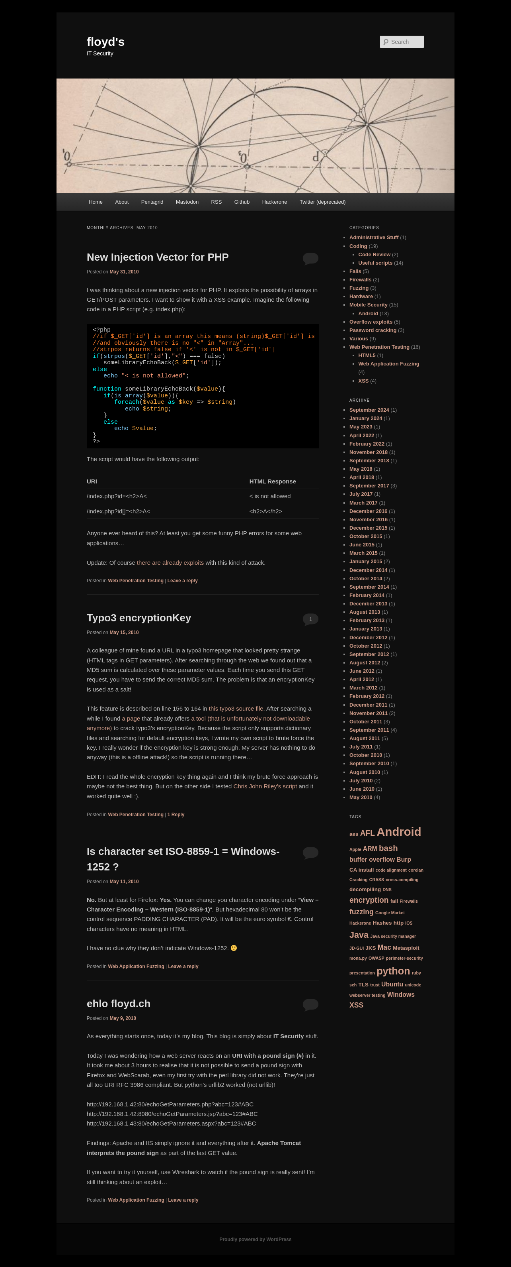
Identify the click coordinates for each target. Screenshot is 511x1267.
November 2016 (368, 520)
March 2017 (363, 503)
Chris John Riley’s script (265, 786)
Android (368, 313)
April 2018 (361, 477)
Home (96, 202)
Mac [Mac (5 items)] (384, 947)
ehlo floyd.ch (118, 1004)
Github (242, 202)
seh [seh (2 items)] (353, 984)
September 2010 (369, 763)
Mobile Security (368, 305)
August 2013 (364, 612)
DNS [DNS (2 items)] (387, 889)
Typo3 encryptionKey (139, 618)
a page (131, 718)
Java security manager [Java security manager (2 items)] (393, 936)
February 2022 (366, 444)
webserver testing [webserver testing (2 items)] (367, 995)
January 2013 (365, 629)
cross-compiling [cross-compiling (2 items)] (402, 879)
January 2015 (365, 561)
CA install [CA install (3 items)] (361, 870)
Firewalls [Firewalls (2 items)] (409, 901)
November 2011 (368, 713)
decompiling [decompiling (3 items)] (365, 889)
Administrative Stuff (374, 237)
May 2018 (361, 469)
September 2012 (369, 654)
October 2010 (365, 755)
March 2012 (363, 688)
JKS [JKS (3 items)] (370, 948)
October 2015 (365, 536)
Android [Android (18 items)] (398, 831)
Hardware (361, 296)
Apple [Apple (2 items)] (355, 849)
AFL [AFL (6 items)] (367, 833)
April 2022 (361, 435)
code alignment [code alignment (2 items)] (391, 870)
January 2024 (365, 418)
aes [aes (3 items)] (353, 834)
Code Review (375, 254)
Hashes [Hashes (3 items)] (382, 923)
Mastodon (187, 202)
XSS (364, 381)
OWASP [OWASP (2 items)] (376, 958)
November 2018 (368, 452)
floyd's (106, 41)
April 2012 (361, 679)
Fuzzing (359, 288)
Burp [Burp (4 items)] (403, 859)
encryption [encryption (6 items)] (369, 900)
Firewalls (360, 280)
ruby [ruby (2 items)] (416, 972)
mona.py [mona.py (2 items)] (358, 958)
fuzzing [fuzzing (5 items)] (361, 912)
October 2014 (365, 578)
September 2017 (369, 486)
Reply (176, 814)
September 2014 (369, 587)
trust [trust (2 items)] (375, 984)
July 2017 (361, 494)
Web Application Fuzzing (136, 966)
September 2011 (369, 730)
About (122, 202)
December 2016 (368, 511)
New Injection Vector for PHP (158, 257)
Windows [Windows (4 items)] (401, 994)
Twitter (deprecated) (323, 202)
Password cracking (373, 330)
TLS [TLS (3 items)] (364, 985)
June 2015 (361, 545)
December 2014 (368, 570)
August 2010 (364, 772)
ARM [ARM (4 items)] (370, 848)
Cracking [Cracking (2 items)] (358, 879)
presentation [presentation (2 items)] (362, 972)
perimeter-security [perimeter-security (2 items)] (404, 958)
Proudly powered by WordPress (255, 1239)
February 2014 (366, 595)
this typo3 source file (236, 708)
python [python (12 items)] (393, 970)
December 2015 (368, 528)
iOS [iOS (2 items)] (408, 923)
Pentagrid (152, 202)
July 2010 (361, 781)
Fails (355, 271)
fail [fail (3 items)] (394, 901)
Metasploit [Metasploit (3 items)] (406, 948)
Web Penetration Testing (136, 580)
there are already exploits (170, 562)
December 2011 (368, 705)
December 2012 (368, 637)
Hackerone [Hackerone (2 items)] (360, 923)
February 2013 (366, 620)
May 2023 (361, 427)
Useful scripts (376, 263)
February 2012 (366, 696)
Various (358, 339)
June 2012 (361, 671)
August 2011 (364, 738)
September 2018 (369, 461)
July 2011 (361, 747)
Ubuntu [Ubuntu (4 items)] (392, 984)
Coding (358, 246)
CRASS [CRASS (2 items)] (376, 879)
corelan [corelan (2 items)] (415, 870)
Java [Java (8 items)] (359, 935)
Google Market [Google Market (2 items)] (390, 912)
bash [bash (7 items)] (388, 848)
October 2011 (365, 722)
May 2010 (361, 797)
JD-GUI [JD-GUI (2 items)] (356, 948)
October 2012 (365, 646)
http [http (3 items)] (399, 923)
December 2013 (368, 604)
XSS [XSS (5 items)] (356, 1005)
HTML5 (367, 355)
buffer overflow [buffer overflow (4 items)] (372, 859)
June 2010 (361, 789)
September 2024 (369, 410)
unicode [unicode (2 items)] (413, 984)
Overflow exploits (370, 322)
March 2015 (363, 553)
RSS (216, 202)
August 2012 (364, 663)
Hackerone (274, 202)
